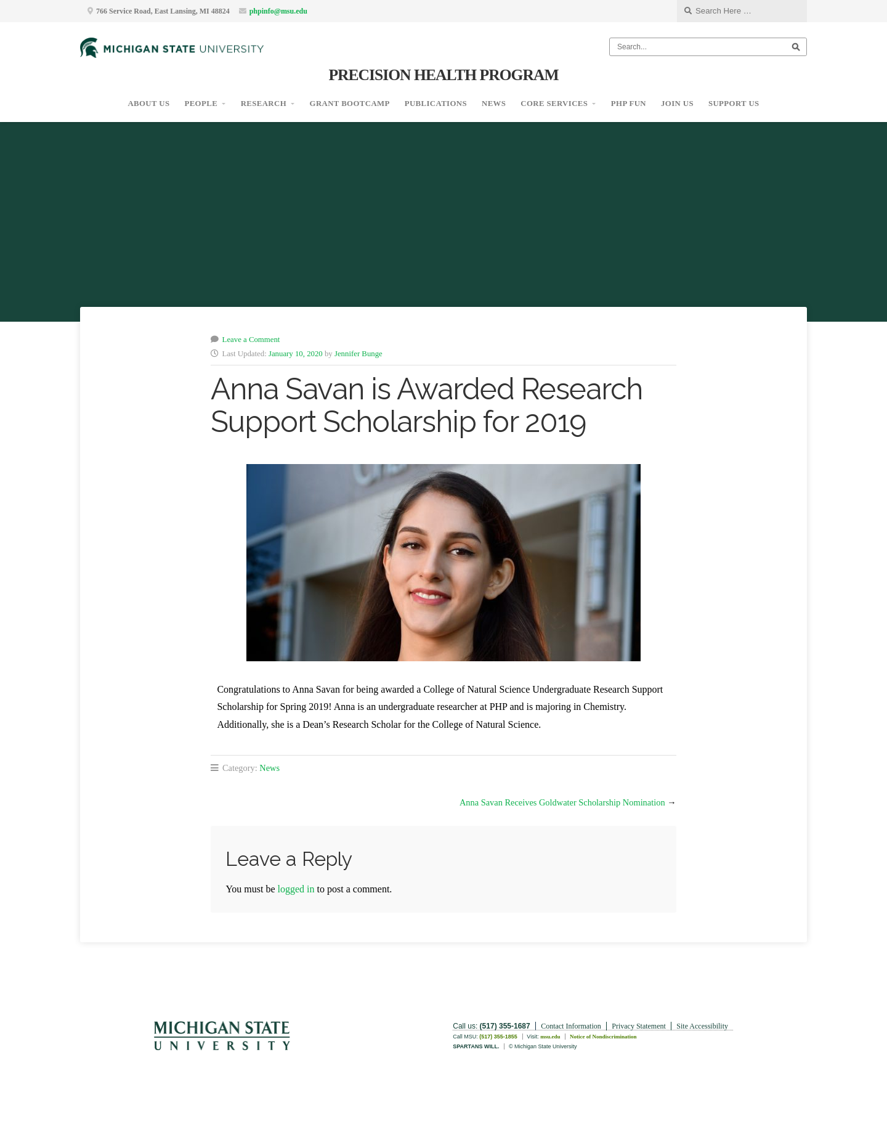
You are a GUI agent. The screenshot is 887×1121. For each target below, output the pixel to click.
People (200, 103)
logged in (296, 889)
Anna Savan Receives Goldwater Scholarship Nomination (562, 802)
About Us (148, 103)
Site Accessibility (702, 1026)
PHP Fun (628, 103)
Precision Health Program (443, 75)
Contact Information (571, 1026)
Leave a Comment (251, 339)
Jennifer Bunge (358, 353)
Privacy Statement (639, 1026)
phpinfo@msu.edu (278, 11)
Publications (436, 103)
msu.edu (550, 1036)
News (494, 103)
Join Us (677, 103)
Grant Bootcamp (350, 103)
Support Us (733, 103)
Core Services (554, 103)
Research (263, 103)
